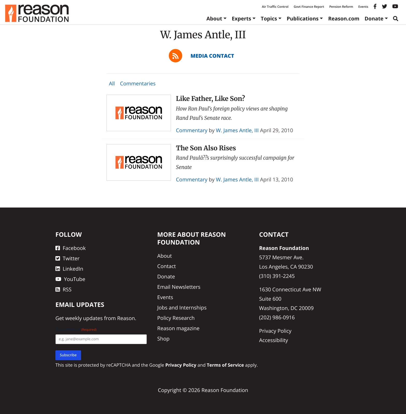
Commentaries (137, 83)
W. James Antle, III (237, 130)
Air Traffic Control (275, 6)
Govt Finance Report (309, 6)
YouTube (70, 279)
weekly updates (84, 318)
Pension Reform (341, 6)
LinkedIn (69, 268)
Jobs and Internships (181, 307)
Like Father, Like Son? (210, 98)
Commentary (192, 130)
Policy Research (175, 317)
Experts (241, 18)
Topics (269, 18)
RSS (63, 289)
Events (363, 6)
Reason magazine (178, 328)
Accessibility (273, 340)
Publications (302, 18)
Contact (166, 266)
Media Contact (212, 55)
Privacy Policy (275, 330)
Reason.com (343, 18)
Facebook (70, 248)
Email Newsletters (178, 286)
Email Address (76, 329)
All (112, 83)
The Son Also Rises (206, 148)
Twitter (67, 258)
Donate (374, 18)
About (214, 18)
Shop (163, 338)
